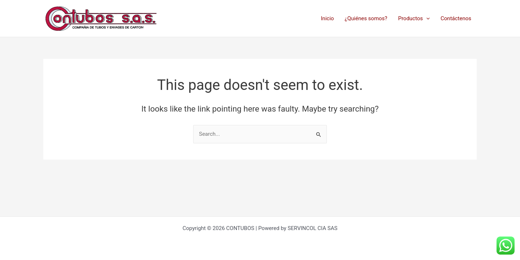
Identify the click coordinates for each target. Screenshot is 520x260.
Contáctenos (456, 18)
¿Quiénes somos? (366, 18)
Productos (414, 18)
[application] (426, 18)
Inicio (327, 18)
